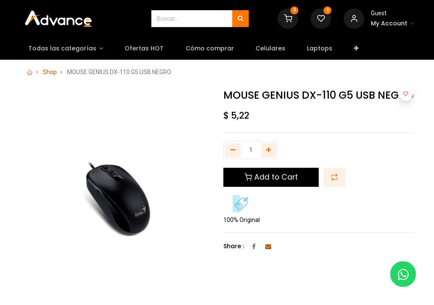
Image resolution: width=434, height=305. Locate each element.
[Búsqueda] (240, 18)
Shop (50, 72)
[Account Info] (392, 23)
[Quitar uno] (233, 150)
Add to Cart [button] (271, 177)
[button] (359, 49)
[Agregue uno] (269, 150)
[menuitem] (147, 49)
